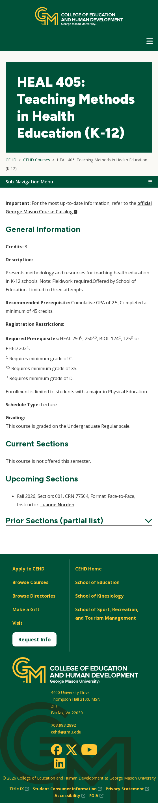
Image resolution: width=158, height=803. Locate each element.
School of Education (97, 582)
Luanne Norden (57, 505)
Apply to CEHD (28, 569)
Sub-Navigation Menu (29, 182)
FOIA (96, 795)
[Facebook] (56, 749)
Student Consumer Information (67, 788)
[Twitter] (71, 750)
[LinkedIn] (59, 763)
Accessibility (70, 795)
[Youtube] (89, 750)
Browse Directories (33, 596)
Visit (17, 623)
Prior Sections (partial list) (79, 520)
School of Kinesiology (99, 596)
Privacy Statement (127, 788)
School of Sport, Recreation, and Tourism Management (106, 613)
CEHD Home (88, 569)
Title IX (19, 788)
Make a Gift (26, 609)
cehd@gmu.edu (66, 732)
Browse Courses (30, 582)
